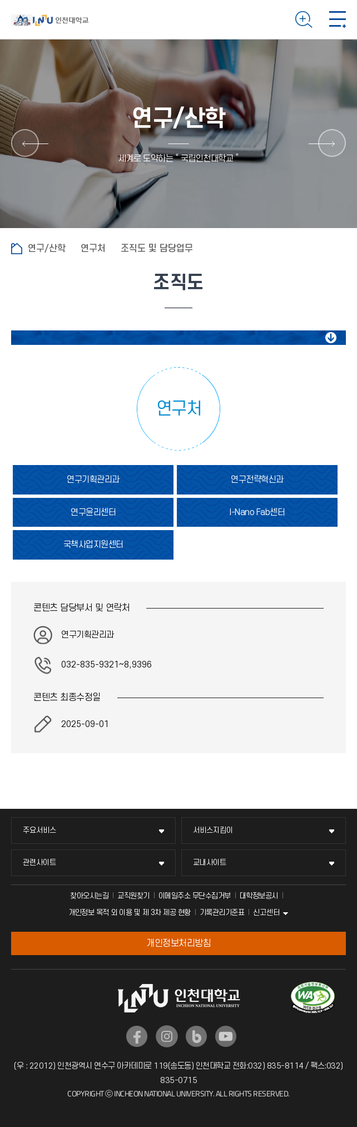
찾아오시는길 (89, 896)
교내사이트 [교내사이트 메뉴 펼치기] (209, 862)
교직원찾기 (133, 896)
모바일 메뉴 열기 (337, 19)
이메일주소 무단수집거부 (194, 896)
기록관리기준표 (222, 912)
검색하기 (304, 19)
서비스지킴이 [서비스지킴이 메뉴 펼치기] (213, 830)
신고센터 (266, 912)
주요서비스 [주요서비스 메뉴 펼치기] (39, 830)
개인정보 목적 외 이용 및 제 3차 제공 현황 (129, 912)
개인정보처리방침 (178, 943)
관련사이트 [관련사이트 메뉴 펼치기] (39, 862)
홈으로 (16, 248)
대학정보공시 (259, 896)
